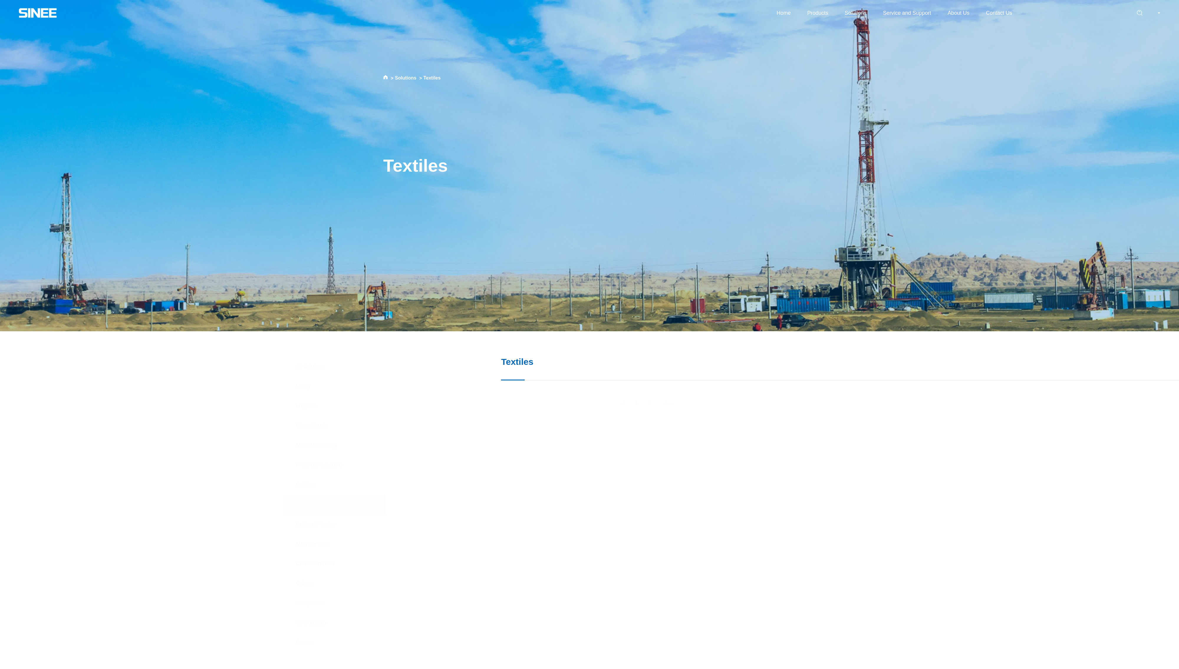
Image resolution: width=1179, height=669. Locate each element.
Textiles (431, 77)
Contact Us (999, 13)
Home (784, 13)
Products (817, 13)
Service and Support (907, 13)
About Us (958, 13)
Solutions (856, 13)
